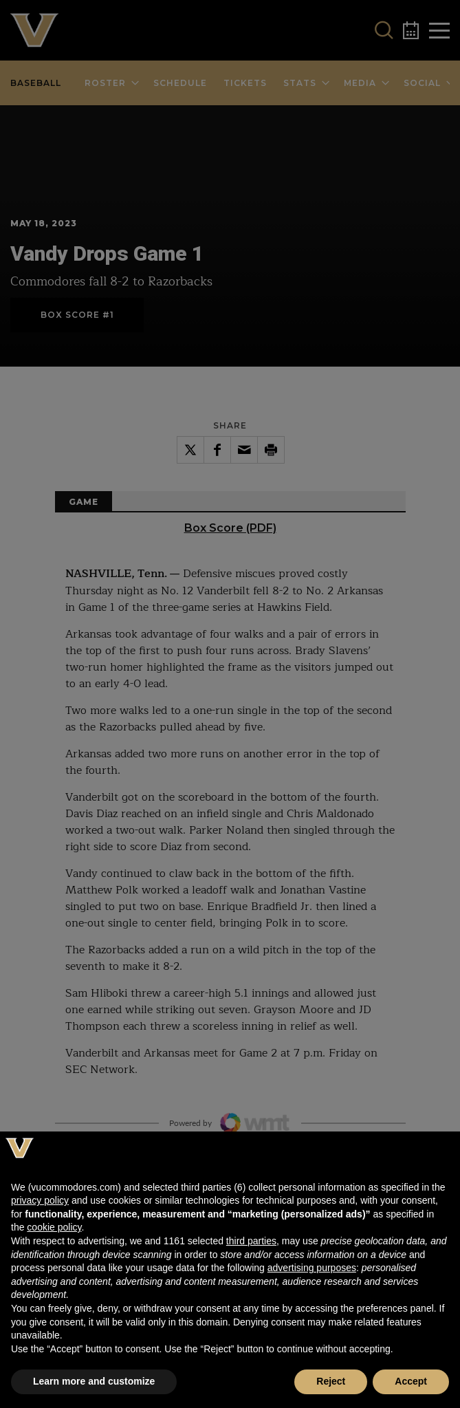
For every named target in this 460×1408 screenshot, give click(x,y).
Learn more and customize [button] (94, 1381)
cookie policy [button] (54, 1227)
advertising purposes (311, 1267)
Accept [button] (411, 1381)
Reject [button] (330, 1381)
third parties (251, 1240)
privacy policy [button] (40, 1200)
